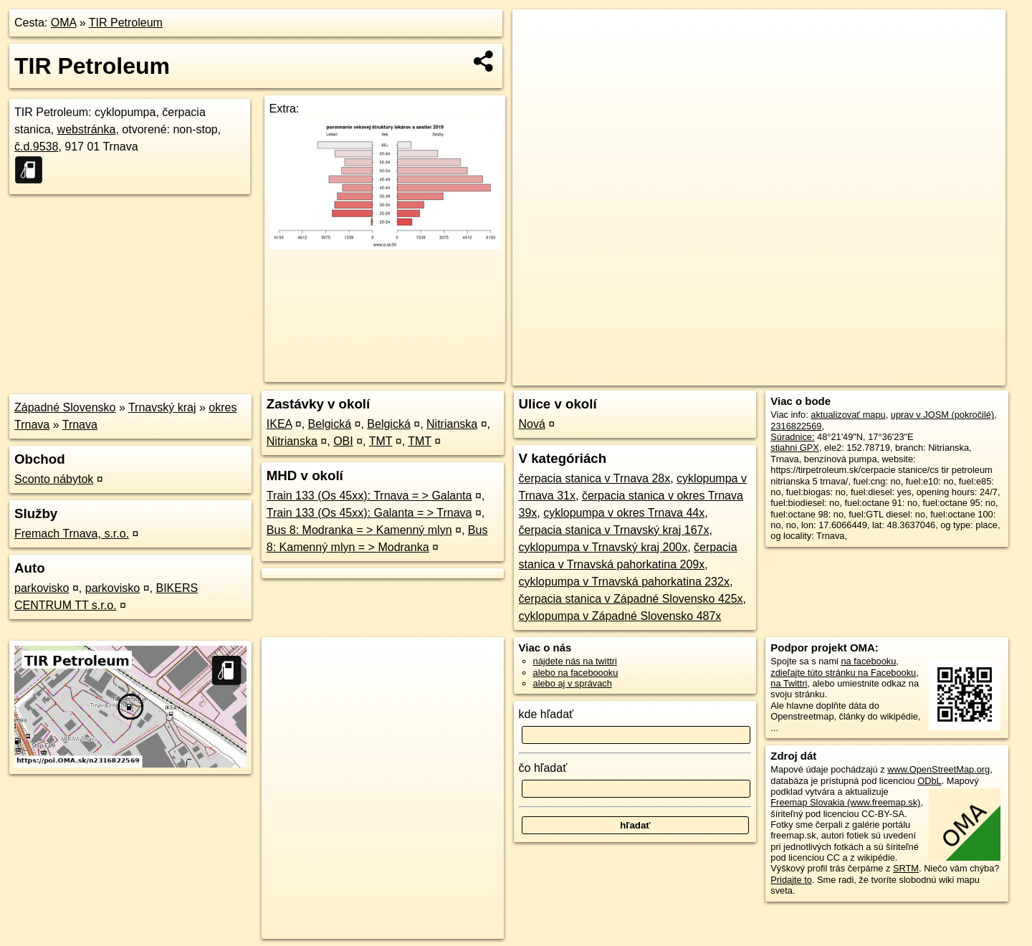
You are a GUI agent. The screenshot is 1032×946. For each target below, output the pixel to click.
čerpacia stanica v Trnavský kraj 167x (614, 530)
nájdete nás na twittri (575, 661)
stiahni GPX (794, 447)
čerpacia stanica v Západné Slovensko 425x (631, 599)
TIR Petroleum (126, 22)
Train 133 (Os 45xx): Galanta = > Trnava (369, 513)
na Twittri (788, 683)
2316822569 (795, 426)
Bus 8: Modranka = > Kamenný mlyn (359, 530)
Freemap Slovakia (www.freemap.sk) (845, 802)
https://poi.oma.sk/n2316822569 (941, 375)
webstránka (86, 129)
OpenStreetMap (758, 375)
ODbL (929, 780)
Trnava (79, 425)
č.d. (36, 146)
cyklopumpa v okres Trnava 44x (623, 513)
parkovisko (41, 588)
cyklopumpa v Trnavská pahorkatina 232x (624, 581)
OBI (343, 441)
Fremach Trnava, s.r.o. (71, 533)
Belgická (329, 424)
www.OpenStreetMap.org (938, 769)
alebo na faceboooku (575, 672)
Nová (532, 424)
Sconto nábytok (53, 479)
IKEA (279, 424)
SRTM (906, 868)
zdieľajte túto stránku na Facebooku (843, 672)
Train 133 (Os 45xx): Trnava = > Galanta (369, 495)
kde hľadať (546, 714)
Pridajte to (791, 879)
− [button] (537, 56)
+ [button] (537, 33)
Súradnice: (792, 436)
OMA (64, 22)
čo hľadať (543, 768)
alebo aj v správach (572, 683)
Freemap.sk (832, 375)
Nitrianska (451, 424)
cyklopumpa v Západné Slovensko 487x (620, 616)
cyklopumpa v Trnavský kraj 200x (603, 547)
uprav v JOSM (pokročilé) (942, 414)
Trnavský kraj (162, 407)
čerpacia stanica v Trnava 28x (595, 478)
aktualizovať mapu (848, 414)
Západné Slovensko (64, 407)
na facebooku (868, 661)
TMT (381, 441)
